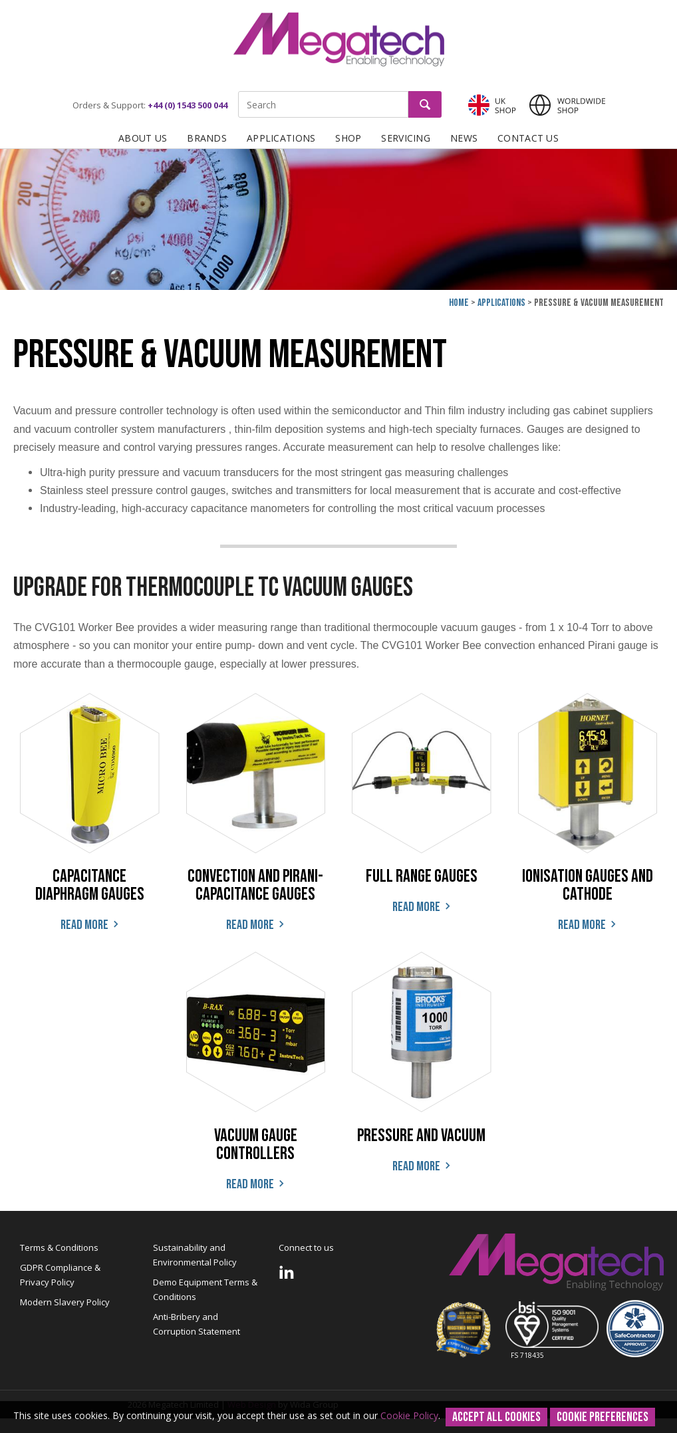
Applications (281, 138)
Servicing (405, 138)
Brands (207, 138)
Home (459, 303)
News (463, 138)
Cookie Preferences (602, 1417)
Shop (348, 138)
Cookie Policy (409, 1415)
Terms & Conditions (59, 1247)
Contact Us (528, 138)
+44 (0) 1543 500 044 (187, 105)
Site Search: (238, 91)
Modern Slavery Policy (65, 1302)
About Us (142, 138)
